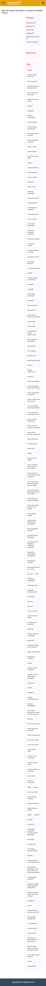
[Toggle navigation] (43, 3)
